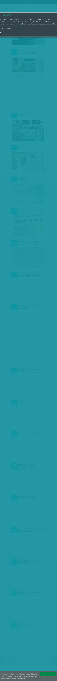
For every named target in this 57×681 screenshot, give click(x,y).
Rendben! (48, 674)
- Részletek (21, 679)
